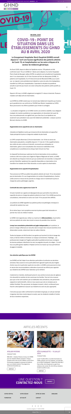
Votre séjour (24, 394)
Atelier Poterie (13, 351)
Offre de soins (40, 394)
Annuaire (54, 394)
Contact (38, 398)
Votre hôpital (8, 394)
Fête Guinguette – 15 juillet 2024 (48, 352)
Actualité (23, 398)
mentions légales (31, 409)
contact (50, 381)
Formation (7, 398)
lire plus (11, 369)
